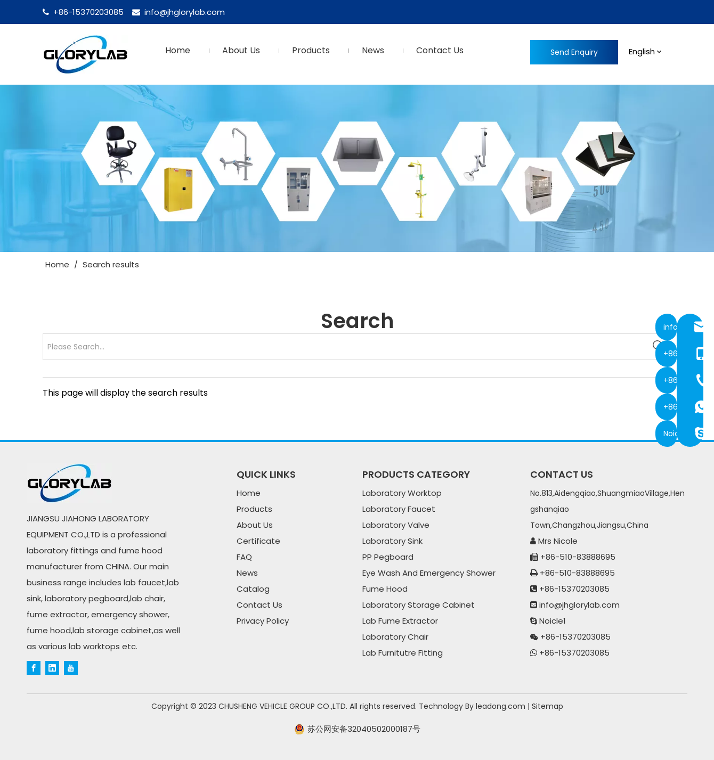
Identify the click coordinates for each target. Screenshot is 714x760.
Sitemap (547, 706)
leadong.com (500, 706)
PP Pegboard (387, 556)
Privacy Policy (263, 620)
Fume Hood (385, 588)
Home (249, 493)
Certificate (258, 540)
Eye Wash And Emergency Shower (429, 572)
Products (254, 508)
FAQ (244, 556)
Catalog (253, 588)
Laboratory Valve (395, 524)
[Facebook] (33, 667)
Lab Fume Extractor (400, 620)
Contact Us (259, 604)
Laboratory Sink (392, 540)
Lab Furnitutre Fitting (402, 652)
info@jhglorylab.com (184, 12)
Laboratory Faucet (398, 508)
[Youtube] (71, 667)
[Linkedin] (52, 667)
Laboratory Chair (395, 636)
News (247, 572)
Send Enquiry (574, 52)
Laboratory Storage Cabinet (418, 604)
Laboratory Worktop (402, 493)
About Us (255, 524)
